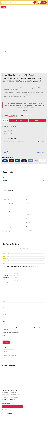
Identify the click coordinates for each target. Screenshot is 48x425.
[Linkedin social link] (13, 126)
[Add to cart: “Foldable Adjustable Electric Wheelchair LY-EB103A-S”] (12, 406)
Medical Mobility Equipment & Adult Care (11, 395)
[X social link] (9, 126)
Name (5, 314)
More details (40, 152)
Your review (6, 283)
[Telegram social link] (15, 126)
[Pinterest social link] (11, 126)
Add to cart (19, 120)
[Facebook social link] (7, 126)
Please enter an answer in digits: (11, 332)
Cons (4, 308)
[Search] (18, 2)
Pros (4, 301)
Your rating (6, 273)
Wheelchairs (6, 397)
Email (5, 321)
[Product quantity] (5, 120)
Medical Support (14, 397)
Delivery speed (7, 280)
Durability (5, 277)
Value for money (7, 275)
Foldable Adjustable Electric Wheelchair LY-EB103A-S (10, 391)
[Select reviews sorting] (8, 351)
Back (3, 7)
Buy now (37, 120)
